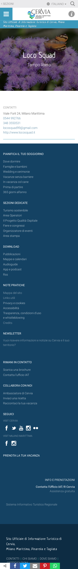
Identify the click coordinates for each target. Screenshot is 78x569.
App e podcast (12, 269)
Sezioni (8, 3)
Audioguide (10, 264)
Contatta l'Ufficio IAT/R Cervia (55, 487)
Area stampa (11, 236)
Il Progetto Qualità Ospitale (20, 220)
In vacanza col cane (15, 182)
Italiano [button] (58, 4)
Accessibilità (11, 308)
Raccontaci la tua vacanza (20, 403)
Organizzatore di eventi (18, 231)
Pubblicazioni (11, 254)
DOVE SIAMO (47, 558)
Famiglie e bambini (15, 166)
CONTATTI (12, 558)
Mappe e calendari (15, 259)
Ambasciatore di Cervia (18, 393)
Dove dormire (11, 161)
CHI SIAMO (29, 558)
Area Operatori (12, 215)
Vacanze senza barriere (18, 177)
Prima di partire (13, 187)
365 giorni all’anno (15, 192)
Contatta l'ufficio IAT (16, 375)
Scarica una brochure (17, 370)
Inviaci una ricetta (14, 398)
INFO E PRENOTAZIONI (59, 480)
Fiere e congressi (14, 225)
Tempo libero (39, 64)
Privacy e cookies (14, 303)
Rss (5, 274)
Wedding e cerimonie (16, 171)
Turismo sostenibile (15, 210)
